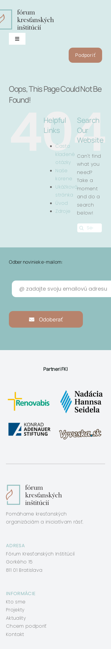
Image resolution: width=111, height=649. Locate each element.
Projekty (15, 609)
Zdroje (62, 211)
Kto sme (15, 601)
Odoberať (46, 319)
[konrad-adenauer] (30, 423)
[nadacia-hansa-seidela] (81, 390)
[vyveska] (81, 423)
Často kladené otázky (65, 154)
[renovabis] (30, 390)
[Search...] (89, 228)
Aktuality (16, 618)
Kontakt (15, 634)
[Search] (81, 228)
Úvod (61, 203)
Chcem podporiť (26, 626)
